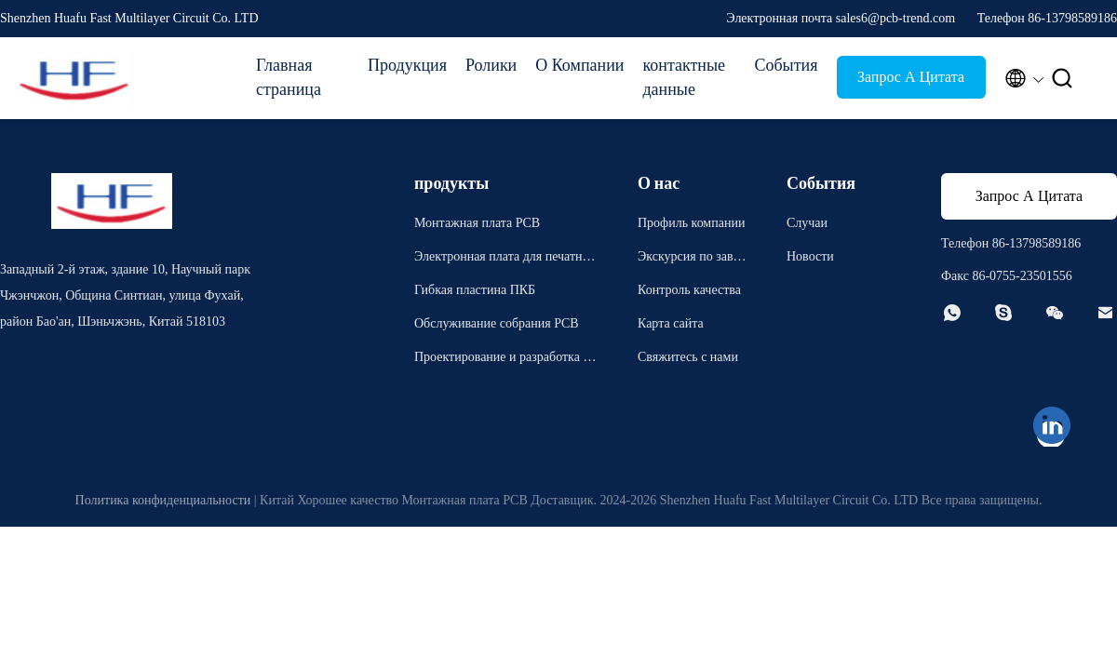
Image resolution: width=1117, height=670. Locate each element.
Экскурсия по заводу (692, 259)
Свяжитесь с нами (688, 357)
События (785, 65)
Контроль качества (689, 290)
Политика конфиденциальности (163, 500)
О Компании (579, 65)
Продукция (407, 65)
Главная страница (288, 77)
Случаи (807, 223)
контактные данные (683, 77)
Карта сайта (671, 323)
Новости (810, 256)
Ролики (491, 65)
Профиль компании (691, 223)
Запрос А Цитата (910, 76)
